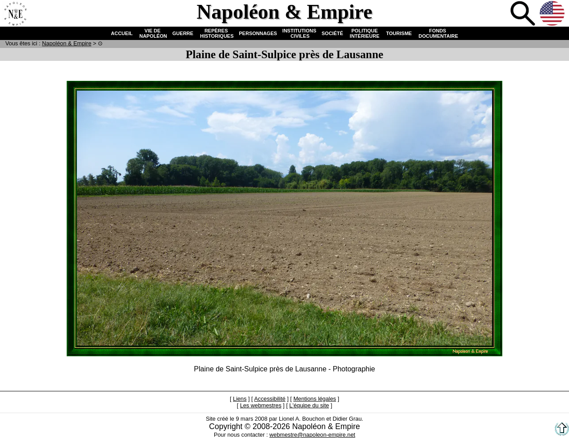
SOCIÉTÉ (332, 33)
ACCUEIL (122, 33)
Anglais (553, 14)
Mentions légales (314, 398)
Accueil (15, 14)
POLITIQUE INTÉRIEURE (365, 33)
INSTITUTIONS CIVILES (299, 33)
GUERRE (182, 33)
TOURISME (399, 33)
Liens (240, 398)
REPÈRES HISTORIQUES (216, 33)
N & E (67, 43)
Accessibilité (269, 398)
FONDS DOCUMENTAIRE (437, 33)
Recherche (523, 14)
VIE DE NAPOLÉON (152, 33)
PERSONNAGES (258, 33)
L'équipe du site (309, 405)
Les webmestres (260, 405)
